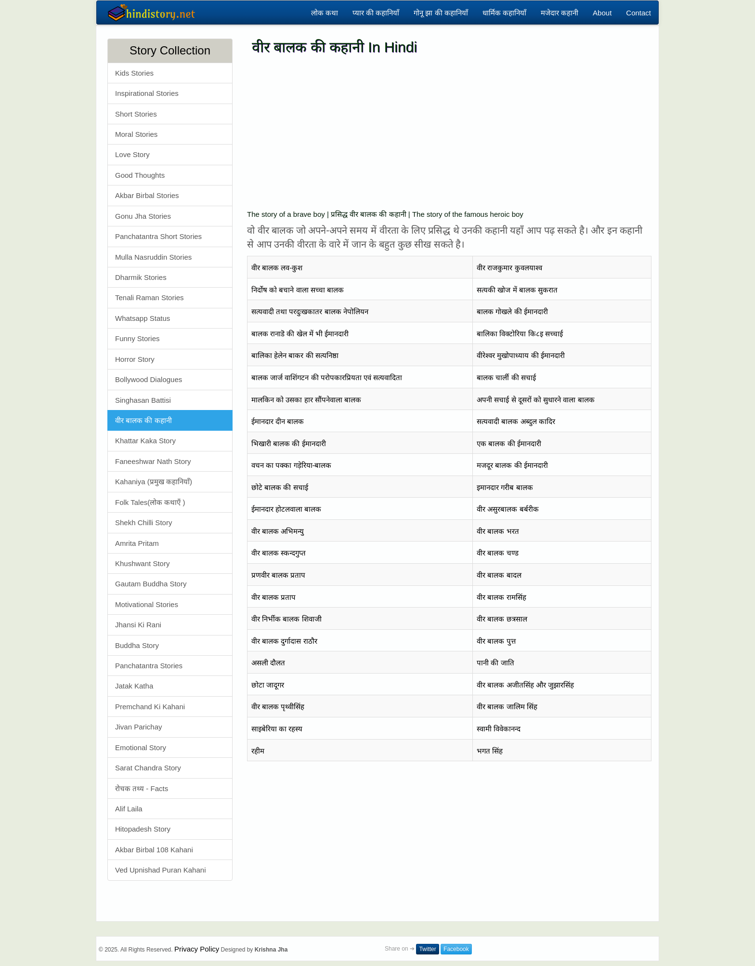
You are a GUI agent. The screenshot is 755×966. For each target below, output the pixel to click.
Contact (638, 13)
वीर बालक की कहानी (143, 420)
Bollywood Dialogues (148, 379)
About (602, 13)
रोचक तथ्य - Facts (141, 788)
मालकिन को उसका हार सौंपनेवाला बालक (306, 400)
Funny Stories (137, 338)
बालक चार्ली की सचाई (506, 377)
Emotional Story (140, 747)
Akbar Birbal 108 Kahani (154, 850)
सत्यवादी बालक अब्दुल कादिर (516, 421)
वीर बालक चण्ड (497, 553)
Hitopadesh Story (142, 829)
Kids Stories (134, 73)
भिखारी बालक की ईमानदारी (288, 443)
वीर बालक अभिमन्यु (277, 531)
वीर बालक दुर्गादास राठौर (284, 641)
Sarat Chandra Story (148, 768)
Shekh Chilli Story (143, 522)
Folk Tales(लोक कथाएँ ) (150, 502)
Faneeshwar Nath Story (153, 461)
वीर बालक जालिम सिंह (507, 706)
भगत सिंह (490, 751)
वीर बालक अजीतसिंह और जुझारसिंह (525, 685)
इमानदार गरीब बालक (505, 487)
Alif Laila (129, 809)
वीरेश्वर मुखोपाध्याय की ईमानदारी (521, 355)
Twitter (427, 949)
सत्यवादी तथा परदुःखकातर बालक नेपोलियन (309, 311)
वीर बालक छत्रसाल (502, 619)
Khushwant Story (142, 563)
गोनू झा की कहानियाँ (441, 13)
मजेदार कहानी (559, 13)
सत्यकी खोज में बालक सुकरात (517, 290)
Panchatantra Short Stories (158, 236)
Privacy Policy (196, 949)
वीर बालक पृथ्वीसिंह (277, 706)
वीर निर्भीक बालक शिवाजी (286, 619)
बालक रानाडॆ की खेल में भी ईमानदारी (300, 334)
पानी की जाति (495, 663)
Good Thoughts (140, 175)
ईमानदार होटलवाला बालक (286, 509)
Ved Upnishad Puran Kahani (160, 870)
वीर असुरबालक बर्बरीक (507, 509)
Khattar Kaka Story (145, 441)
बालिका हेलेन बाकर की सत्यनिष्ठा (294, 355)
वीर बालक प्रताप (273, 597)
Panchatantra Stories (148, 666)
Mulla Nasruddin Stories (153, 257)
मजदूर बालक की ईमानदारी (512, 465)
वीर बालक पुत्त (496, 641)
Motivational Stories (146, 604)
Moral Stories (136, 134)
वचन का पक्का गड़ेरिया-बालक (291, 465)
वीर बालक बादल (499, 575)
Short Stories (136, 114)
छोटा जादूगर (267, 685)
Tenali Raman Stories (149, 297)
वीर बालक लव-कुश (276, 268)
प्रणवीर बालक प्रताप (278, 575)
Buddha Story (137, 645)
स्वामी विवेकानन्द (499, 729)
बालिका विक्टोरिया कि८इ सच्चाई (520, 334)
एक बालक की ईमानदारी (509, 443)
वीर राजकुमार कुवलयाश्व (509, 268)
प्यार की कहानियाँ (375, 13)
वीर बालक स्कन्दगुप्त (278, 553)
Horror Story (135, 359)
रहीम (257, 751)
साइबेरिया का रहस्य (276, 729)
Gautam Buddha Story (150, 584)
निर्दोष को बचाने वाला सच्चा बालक (297, 290)
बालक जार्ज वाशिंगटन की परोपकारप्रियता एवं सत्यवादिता (326, 377)
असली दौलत (268, 663)
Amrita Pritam (137, 543)
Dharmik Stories (141, 277)
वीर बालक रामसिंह (501, 597)
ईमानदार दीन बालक (277, 421)
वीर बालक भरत (498, 531)
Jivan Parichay (138, 727)
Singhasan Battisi (143, 400)
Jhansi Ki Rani (138, 625)
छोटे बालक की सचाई (279, 487)
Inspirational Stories (147, 93)
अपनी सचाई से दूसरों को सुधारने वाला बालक (535, 400)
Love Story (132, 154)
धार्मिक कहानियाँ (504, 13)
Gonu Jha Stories (143, 216)
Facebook (456, 949)
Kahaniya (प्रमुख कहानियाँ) (153, 481)
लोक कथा (324, 13)
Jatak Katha (134, 686)
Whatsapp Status (142, 318)
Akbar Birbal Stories (147, 195)
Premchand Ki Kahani (150, 706)
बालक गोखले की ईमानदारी (512, 311)
